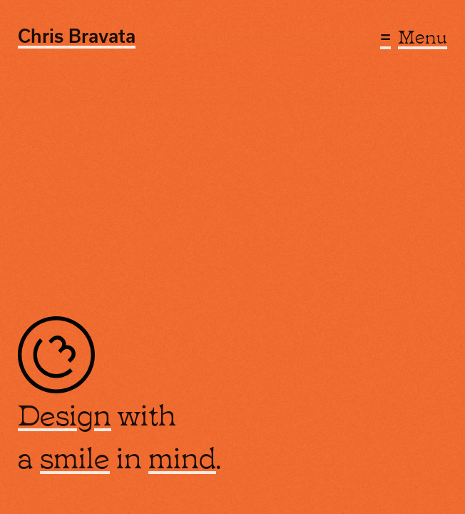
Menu (422, 35)
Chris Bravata (77, 36)
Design (64, 414)
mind (182, 457)
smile (75, 457)
